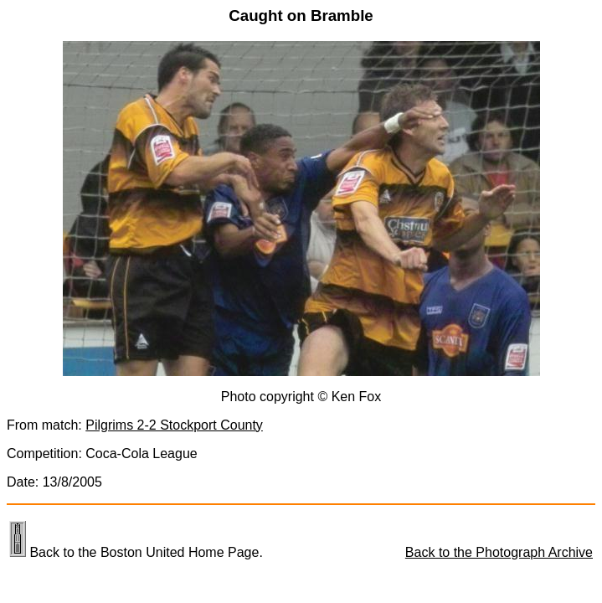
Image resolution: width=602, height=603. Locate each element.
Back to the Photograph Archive (499, 552)
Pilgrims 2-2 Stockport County (174, 425)
